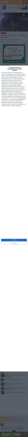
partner (12, 72)
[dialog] (14, 218)
